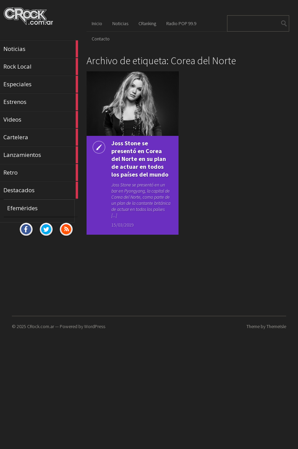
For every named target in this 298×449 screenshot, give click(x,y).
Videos (40, 119)
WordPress (94, 326)
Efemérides (22, 208)
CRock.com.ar (40, 326)
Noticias (40, 48)
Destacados (40, 190)
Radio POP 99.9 (181, 23)
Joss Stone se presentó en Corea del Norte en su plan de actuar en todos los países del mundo (139, 158)
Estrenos (40, 101)
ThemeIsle (276, 326)
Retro (40, 172)
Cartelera (40, 137)
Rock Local (40, 66)
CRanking (147, 23)
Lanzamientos (40, 154)
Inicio (97, 23)
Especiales (40, 84)
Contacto (101, 39)
